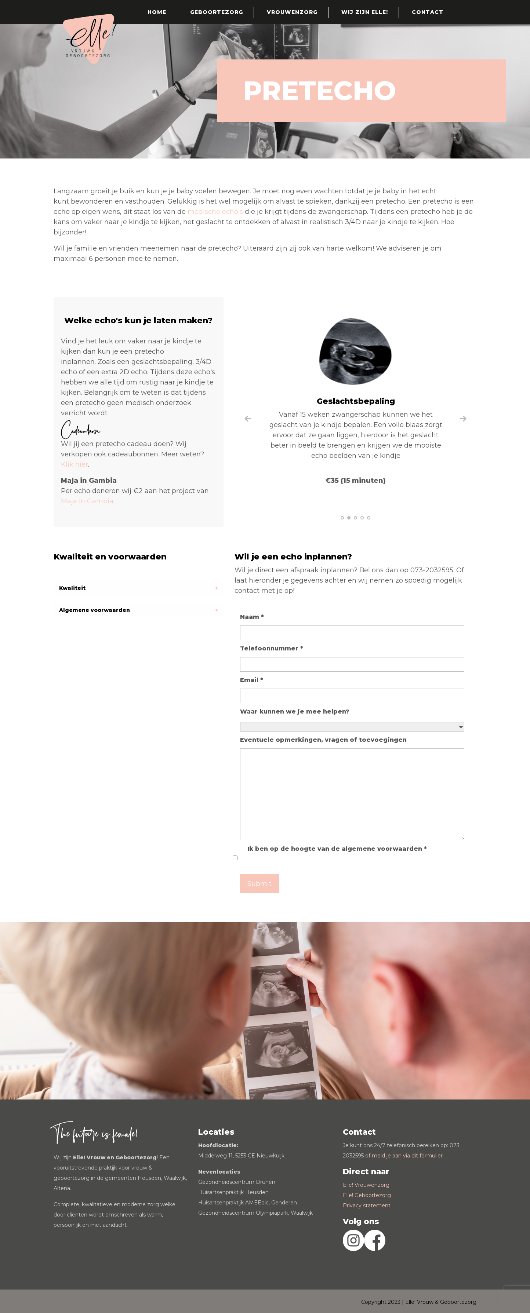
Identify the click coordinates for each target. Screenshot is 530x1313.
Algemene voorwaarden (94, 610)
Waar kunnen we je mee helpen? (294, 711)
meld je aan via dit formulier (407, 1155)
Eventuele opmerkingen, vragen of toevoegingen (323, 739)
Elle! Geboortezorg (367, 1195)
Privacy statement (367, 1205)
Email (251, 679)
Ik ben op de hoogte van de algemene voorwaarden (337, 848)
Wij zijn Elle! (364, 12)
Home (157, 12)
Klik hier (74, 464)
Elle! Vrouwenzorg (366, 1185)
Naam (252, 616)
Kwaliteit (72, 588)
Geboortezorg (216, 12)
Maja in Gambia (87, 501)
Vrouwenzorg (292, 12)
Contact (427, 12)
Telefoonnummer (271, 648)
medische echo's (216, 212)
